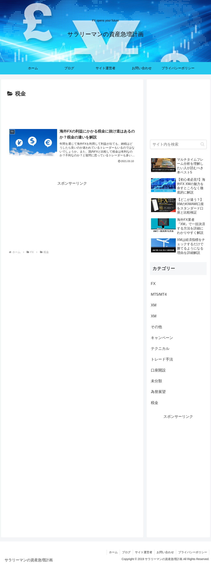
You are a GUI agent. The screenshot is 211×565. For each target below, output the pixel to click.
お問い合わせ (165, 552)
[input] (178, 144)
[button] (202, 144)
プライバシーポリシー (192, 552)
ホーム (113, 552)
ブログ (126, 552)
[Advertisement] (72, 111)
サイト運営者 (143, 552)
